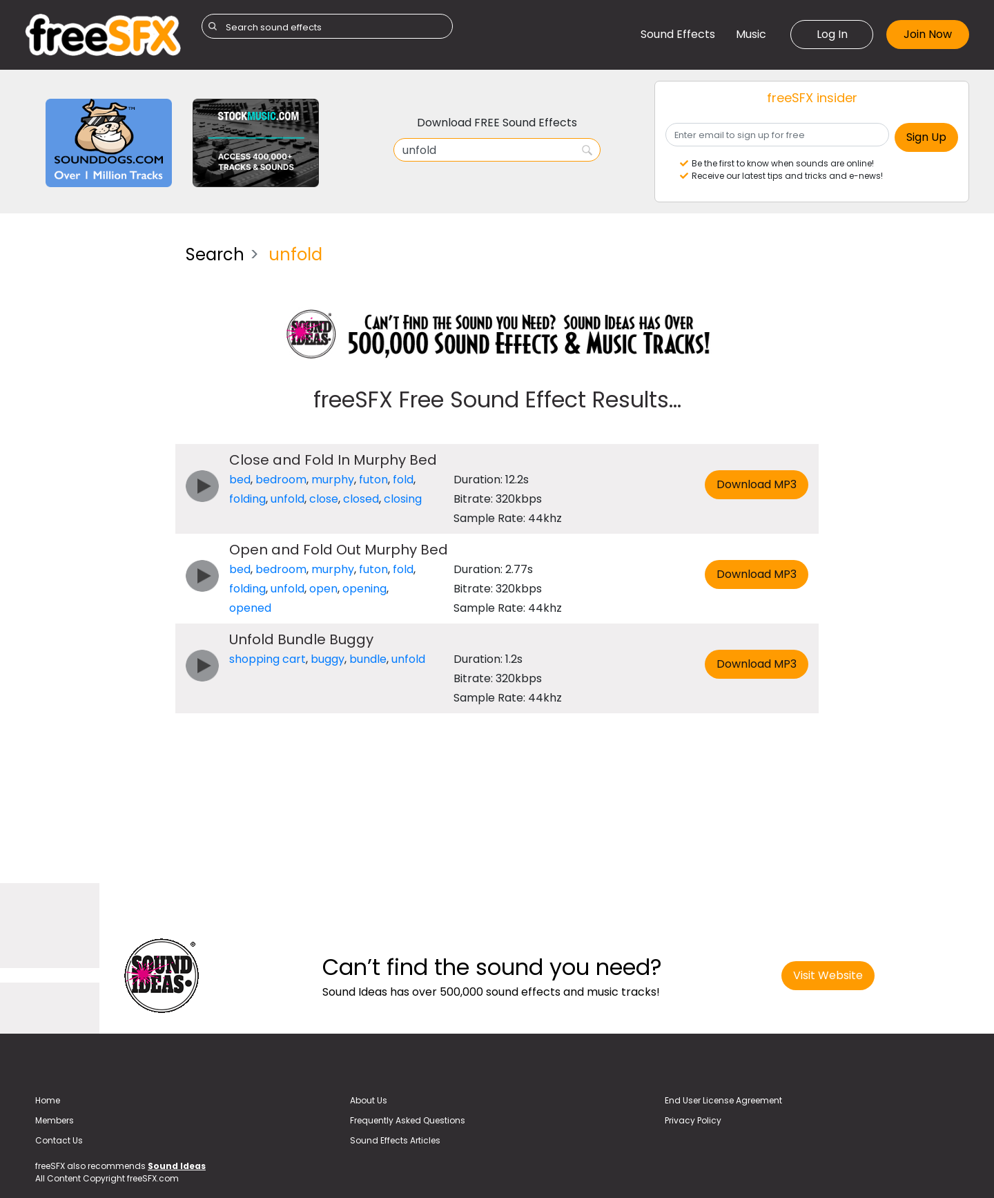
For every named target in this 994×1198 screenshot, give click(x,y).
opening (364, 589)
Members (54, 1120)
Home (47, 1100)
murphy (332, 479)
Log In (832, 34)
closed (361, 499)
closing (403, 499)
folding (247, 499)
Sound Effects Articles (395, 1140)
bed (240, 479)
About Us (368, 1100)
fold (403, 479)
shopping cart (267, 659)
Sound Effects (678, 34)
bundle (368, 659)
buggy (327, 659)
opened (250, 608)
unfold (287, 499)
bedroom (280, 479)
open (323, 589)
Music (751, 34)
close (323, 499)
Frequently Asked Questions (407, 1120)
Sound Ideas (177, 1166)
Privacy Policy (693, 1120)
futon (373, 479)
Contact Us (59, 1140)
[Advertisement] (95, 441)
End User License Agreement (723, 1100)
